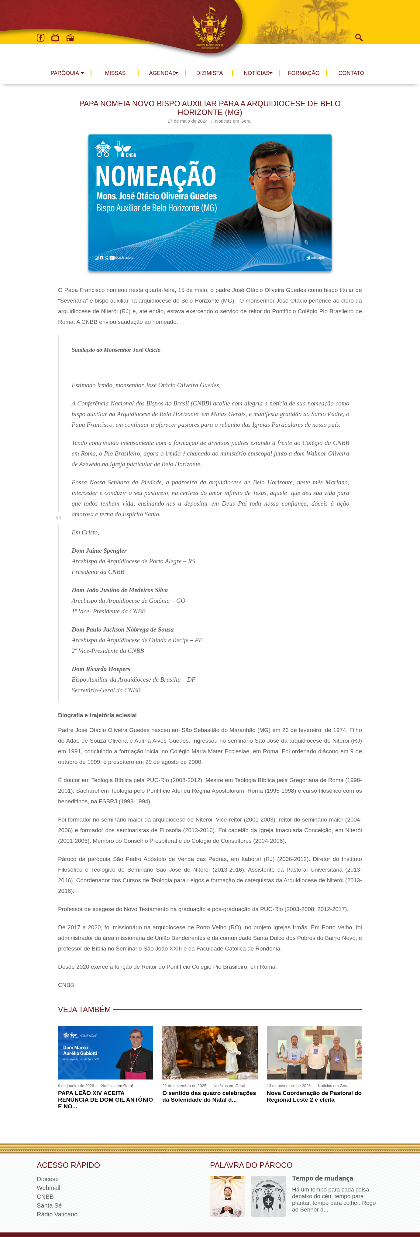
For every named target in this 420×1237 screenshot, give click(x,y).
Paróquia (65, 73)
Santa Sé (49, 1205)
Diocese (48, 1179)
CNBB (45, 1196)
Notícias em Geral (233, 121)
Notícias (257, 73)
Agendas (162, 73)
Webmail (48, 1187)
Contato (351, 73)
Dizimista (209, 73)
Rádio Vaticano (57, 1214)
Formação (304, 73)
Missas (115, 73)
